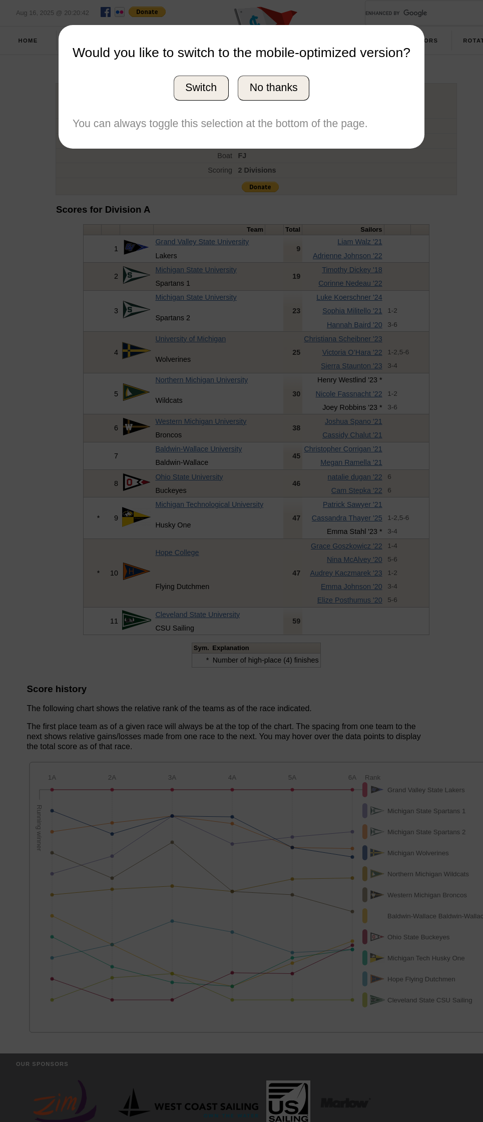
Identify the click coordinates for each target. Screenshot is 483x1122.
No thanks (274, 88)
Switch (201, 88)
